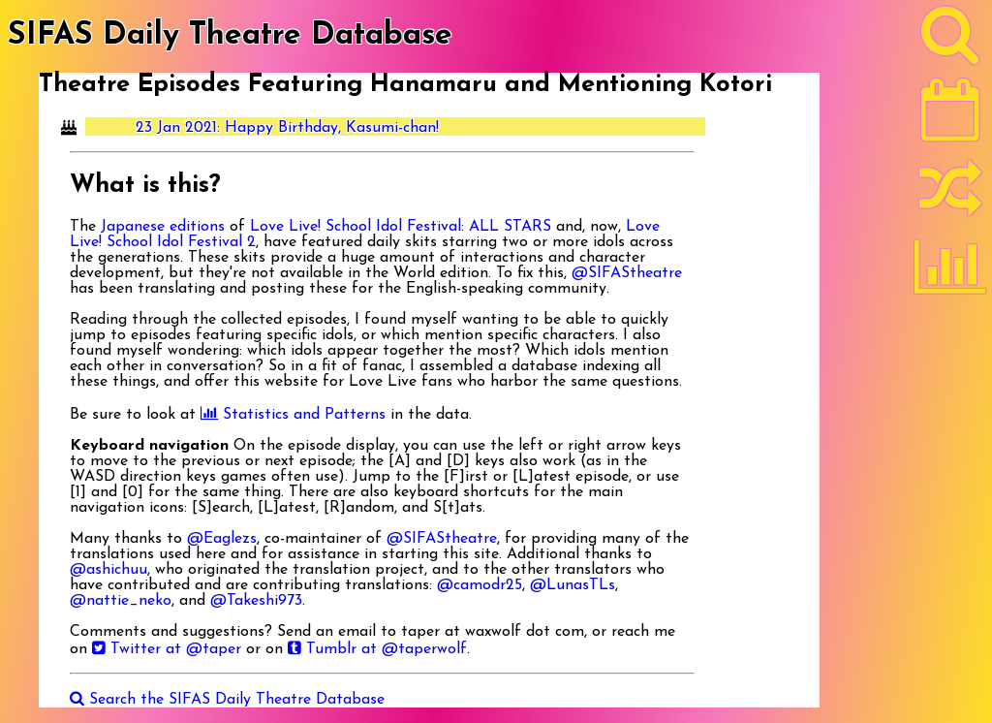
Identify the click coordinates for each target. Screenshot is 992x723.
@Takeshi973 (256, 601)
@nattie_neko (120, 601)
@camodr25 (479, 585)
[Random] (950, 197)
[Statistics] (950, 273)
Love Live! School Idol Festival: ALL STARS (400, 227)
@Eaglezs (222, 539)
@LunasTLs (572, 585)
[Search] (950, 40)
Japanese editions (163, 227)
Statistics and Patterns (293, 415)
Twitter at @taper (166, 649)
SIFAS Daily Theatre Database (230, 35)
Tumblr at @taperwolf (377, 649)
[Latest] (950, 116)
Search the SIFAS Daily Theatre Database (227, 699)
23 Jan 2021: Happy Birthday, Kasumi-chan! (287, 128)
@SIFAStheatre (627, 273)
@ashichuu (108, 570)
